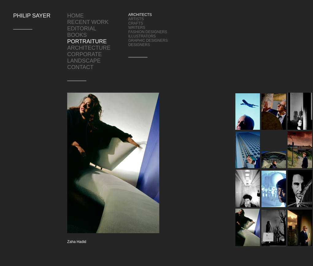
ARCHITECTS (140, 15)
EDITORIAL (81, 28)
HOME (75, 16)
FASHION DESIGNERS (147, 32)
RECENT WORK (88, 22)
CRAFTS (135, 23)
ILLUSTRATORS (142, 36)
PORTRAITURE (87, 41)
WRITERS (136, 27)
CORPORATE (84, 54)
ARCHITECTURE (88, 48)
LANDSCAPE (84, 61)
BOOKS (77, 35)
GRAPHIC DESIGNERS (148, 40)
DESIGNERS (139, 45)
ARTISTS (136, 19)
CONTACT (80, 67)
